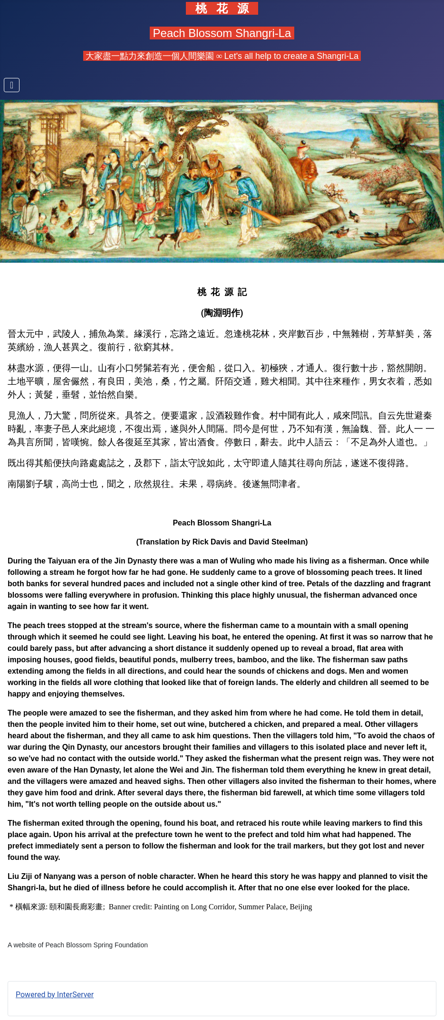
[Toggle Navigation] (11, 85)
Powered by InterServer (55, 994)
